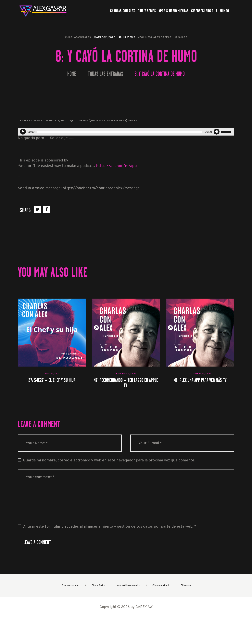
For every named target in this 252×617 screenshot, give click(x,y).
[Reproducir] (23, 132)
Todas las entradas (105, 74)
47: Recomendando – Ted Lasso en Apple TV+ (126, 382)
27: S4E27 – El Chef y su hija (51, 380)
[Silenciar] (217, 132)
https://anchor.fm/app (116, 166)
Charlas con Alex (78, 37)
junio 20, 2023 (51, 374)
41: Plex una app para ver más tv (200, 380)
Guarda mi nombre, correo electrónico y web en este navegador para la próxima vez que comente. (109, 460)
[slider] (119, 132)
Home (71, 74)
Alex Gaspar (162, 37)
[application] (126, 132)
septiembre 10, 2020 (200, 374)
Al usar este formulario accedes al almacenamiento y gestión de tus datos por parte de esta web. (109, 526)
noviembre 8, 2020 (126, 374)
